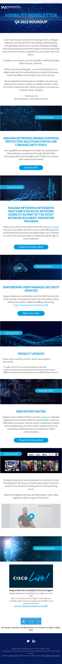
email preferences (13, 655)
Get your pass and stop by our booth (31, 605)
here (58, 2)
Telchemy (45, 416)
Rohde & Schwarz (51, 226)
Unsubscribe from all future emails (50, 655)
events (31, 488)
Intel (9, 229)
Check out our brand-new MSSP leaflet (31, 304)
